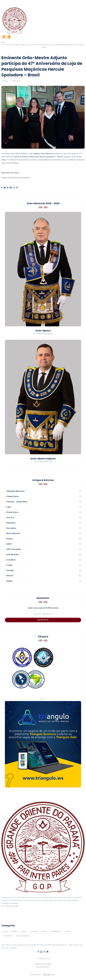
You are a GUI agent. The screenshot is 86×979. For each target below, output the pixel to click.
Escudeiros (11, 560)
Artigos (10, 581)
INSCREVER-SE (43, 620)
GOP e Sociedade (14, 549)
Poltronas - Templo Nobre (17, 502)
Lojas (9, 507)
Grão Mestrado (13, 555)
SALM (9, 544)
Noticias (10, 576)
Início (3, 42)
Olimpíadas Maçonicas (16, 491)
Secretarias (11, 528)
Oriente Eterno (12, 512)
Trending (4, 81)
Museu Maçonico (13, 533)
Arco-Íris (10, 518)
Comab (9, 565)
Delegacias (11, 523)
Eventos (10, 539)
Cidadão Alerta (13, 496)
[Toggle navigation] (43, 2)
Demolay (10, 570)
